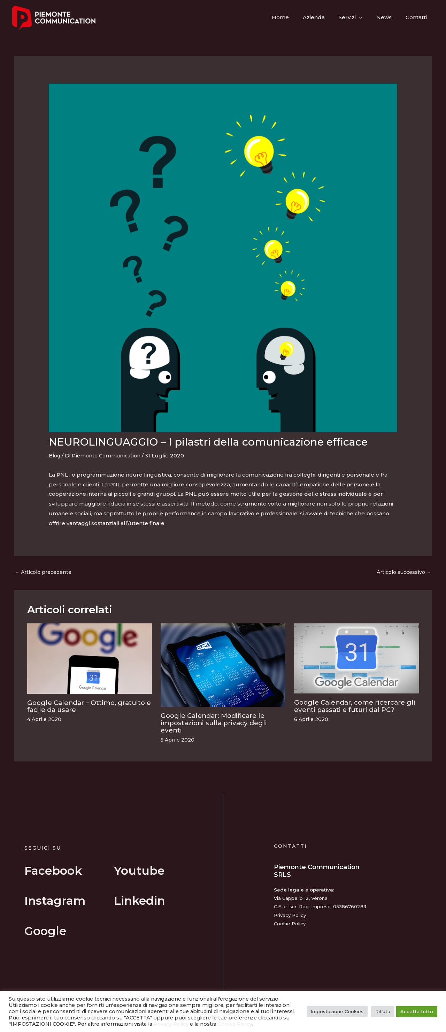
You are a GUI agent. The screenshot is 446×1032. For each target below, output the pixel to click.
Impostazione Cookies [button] (337, 1011)
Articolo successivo (402, 572)
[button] (367, 17)
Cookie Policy (235, 1024)
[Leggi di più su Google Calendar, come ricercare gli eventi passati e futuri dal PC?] (356, 658)
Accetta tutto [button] (416, 1011)
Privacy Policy (171, 1024)
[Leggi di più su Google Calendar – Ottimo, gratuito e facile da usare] (89, 658)
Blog (55, 455)
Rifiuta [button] (382, 1011)
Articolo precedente (46, 572)
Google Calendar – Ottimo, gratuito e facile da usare (74, 706)
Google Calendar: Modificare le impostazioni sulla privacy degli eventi (217, 723)
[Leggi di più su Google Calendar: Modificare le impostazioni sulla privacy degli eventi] (223, 665)
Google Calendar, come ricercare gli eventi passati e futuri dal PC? (353, 706)
